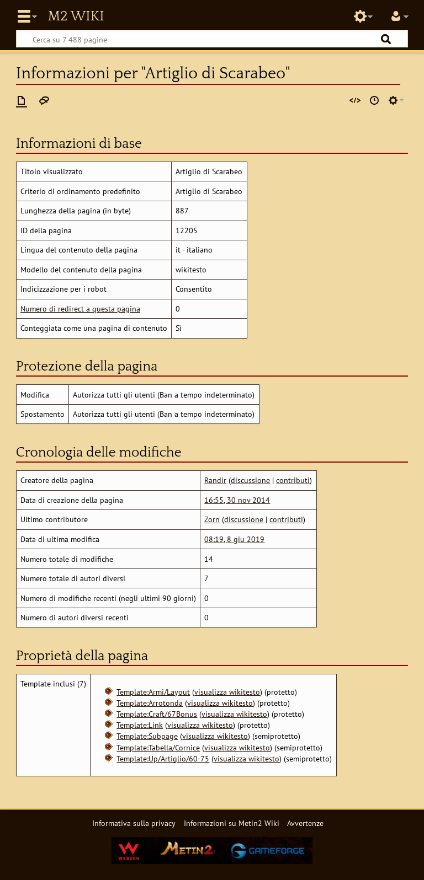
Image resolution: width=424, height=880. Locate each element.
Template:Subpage (147, 736)
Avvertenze (305, 823)
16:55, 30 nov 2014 (237, 500)
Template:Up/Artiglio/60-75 (162, 758)
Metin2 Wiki (75, 16)
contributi (293, 480)
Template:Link (139, 725)
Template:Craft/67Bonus (156, 714)
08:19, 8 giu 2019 (234, 539)
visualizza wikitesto (227, 691)
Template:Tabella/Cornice (158, 747)
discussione (250, 480)
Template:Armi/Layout (153, 691)
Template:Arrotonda (149, 702)
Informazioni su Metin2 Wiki (231, 823)
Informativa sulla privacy (134, 823)
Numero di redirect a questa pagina (80, 308)
